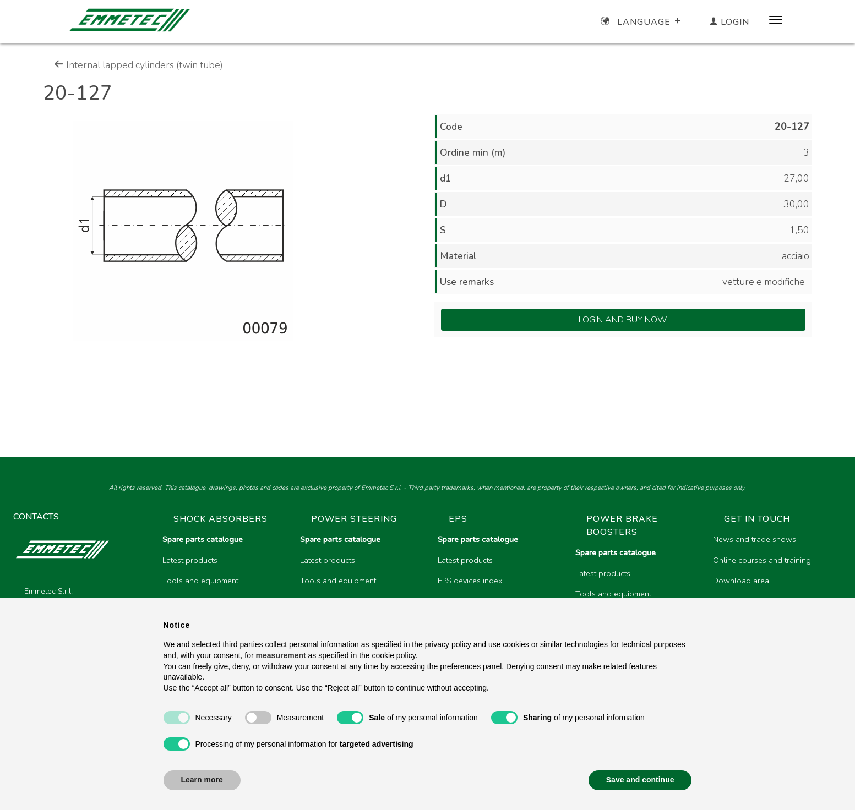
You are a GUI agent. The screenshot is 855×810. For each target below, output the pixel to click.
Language (642, 22)
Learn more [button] (202, 779)
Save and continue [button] (640, 779)
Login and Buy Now (623, 320)
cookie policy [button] (394, 655)
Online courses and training (762, 560)
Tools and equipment (200, 580)
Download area (741, 580)
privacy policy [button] (448, 644)
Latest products (189, 560)
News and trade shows (754, 539)
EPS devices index (470, 580)
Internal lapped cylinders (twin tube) (138, 65)
